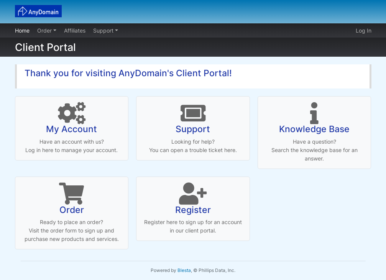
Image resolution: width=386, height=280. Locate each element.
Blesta (184, 270)
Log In (363, 30)
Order (45, 30)
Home (22, 30)
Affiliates (74, 30)
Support (104, 30)
